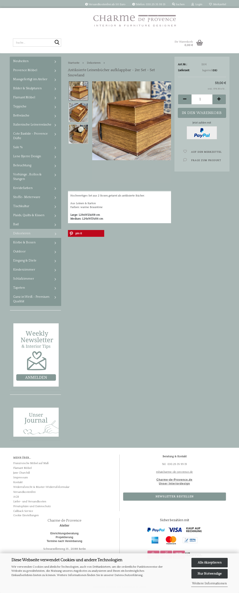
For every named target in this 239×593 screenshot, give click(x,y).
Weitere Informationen (209, 583)
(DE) (214, 70)
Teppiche (20, 106)
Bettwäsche (21, 115)
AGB (16, 496)
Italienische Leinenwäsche (32, 124)
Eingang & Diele (24, 260)
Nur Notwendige (210, 574)
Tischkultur (21, 206)
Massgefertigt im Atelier (30, 79)
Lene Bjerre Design (27, 156)
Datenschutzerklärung (128, 575)
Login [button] (196, 4)
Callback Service (23, 511)
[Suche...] (57, 43)
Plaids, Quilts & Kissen (28, 215)
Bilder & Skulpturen (27, 88)
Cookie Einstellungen (26, 515)
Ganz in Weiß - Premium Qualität (31, 299)
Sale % (18, 147)
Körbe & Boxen (24, 242)
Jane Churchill (21, 472)
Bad (16, 224)
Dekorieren (21, 233)
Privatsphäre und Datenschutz (32, 506)
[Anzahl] (201, 99)
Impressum (20, 477)
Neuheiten (21, 61)
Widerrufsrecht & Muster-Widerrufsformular (41, 487)
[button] (184, 99)
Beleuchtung (22, 165)
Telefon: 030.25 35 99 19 (148, 4)
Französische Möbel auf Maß (30, 463)
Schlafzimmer (23, 279)
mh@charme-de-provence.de (174, 471)
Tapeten (19, 288)
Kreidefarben (23, 188)
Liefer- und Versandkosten (29, 501)
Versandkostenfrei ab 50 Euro (105, 4)
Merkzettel (217, 4)
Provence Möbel (25, 70)
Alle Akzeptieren (210, 562)
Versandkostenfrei (24, 492)
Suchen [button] (178, 4)
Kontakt (18, 482)
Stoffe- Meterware (26, 197)
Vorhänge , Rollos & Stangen (27, 177)
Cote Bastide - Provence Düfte (30, 136)
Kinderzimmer (24, 269)
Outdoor (19, 251)
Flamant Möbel (24, 97)
